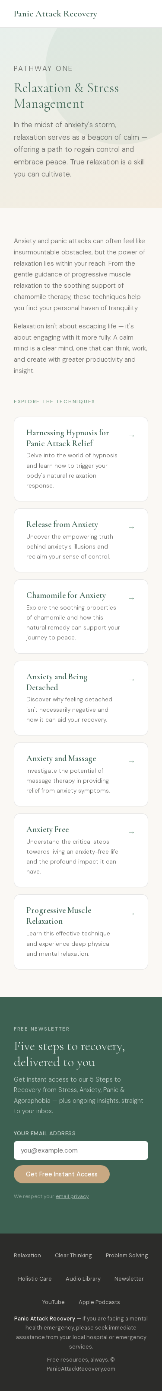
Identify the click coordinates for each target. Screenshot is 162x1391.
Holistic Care (35, 1278)
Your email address (45, 1133)
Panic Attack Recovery (55, 13)
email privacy (72, 1196)
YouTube (53, 1302)
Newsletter (129, 1278)
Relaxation (27, 1255)
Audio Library (83, 1278)
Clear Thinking (73, 1255)
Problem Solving (127, 1255)
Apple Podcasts (99, 1302)
